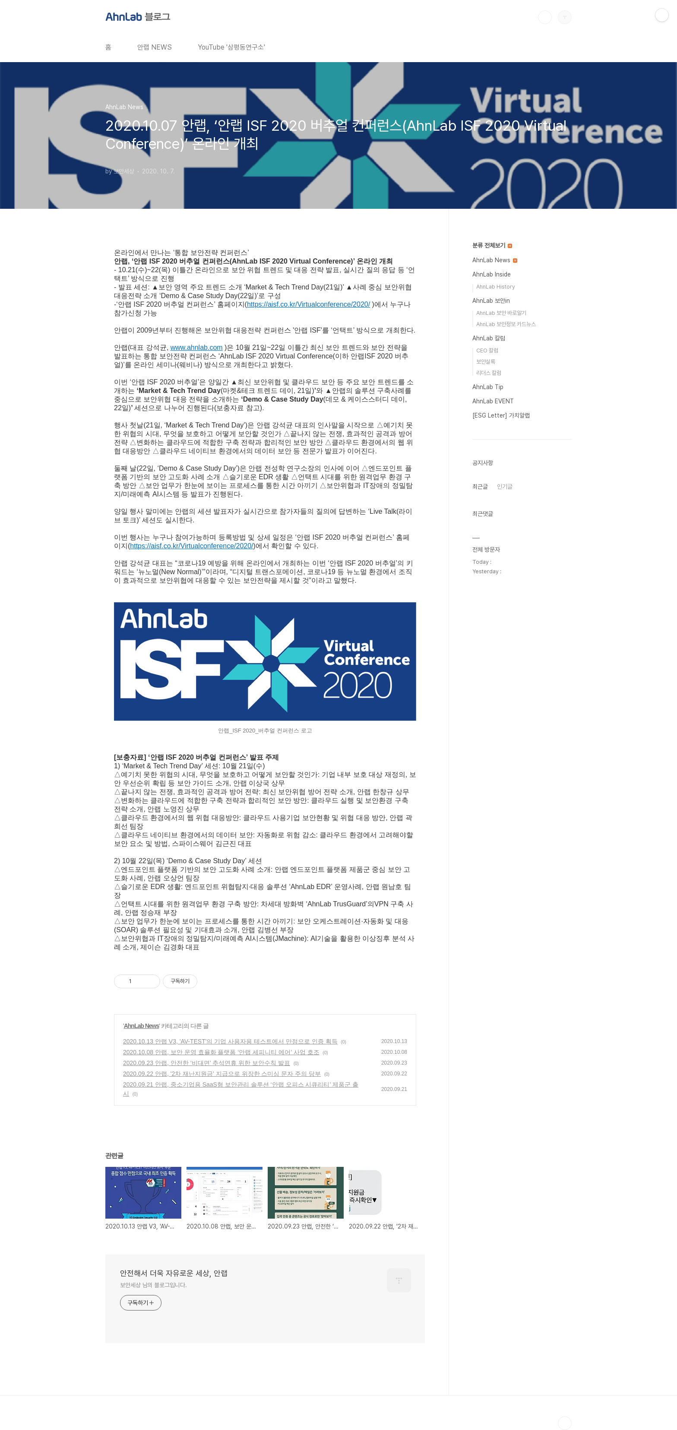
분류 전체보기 (492, 245)
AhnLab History (495, 286)
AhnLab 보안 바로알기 (501, 313)
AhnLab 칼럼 (488, 338)
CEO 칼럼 (487, 350)
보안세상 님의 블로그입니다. (153, 1285)
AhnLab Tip (487, 386)
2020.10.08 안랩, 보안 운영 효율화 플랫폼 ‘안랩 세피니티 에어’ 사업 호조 (221, 1052)
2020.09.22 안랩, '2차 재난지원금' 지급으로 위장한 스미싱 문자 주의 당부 (222, 1073)
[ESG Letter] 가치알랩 (501, 415)
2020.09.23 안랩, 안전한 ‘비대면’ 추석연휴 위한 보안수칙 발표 (206, 1062)
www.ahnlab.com (197, 347)
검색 (544, 17)
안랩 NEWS (154, 47)
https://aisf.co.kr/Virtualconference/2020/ (308, 304)
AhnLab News (141, 1025)
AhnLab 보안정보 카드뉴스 (506, 324)
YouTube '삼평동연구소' (231, 47)
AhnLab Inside (491, 274)
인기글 (504, 486)
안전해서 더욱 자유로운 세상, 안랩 (174, 1273)
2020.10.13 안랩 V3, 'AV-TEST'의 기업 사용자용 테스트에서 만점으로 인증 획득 (230, 1041)
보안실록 (485, 361)
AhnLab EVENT (493, 401)
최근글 (480, 486)
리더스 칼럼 (488, 373)
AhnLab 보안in (491, 300)
